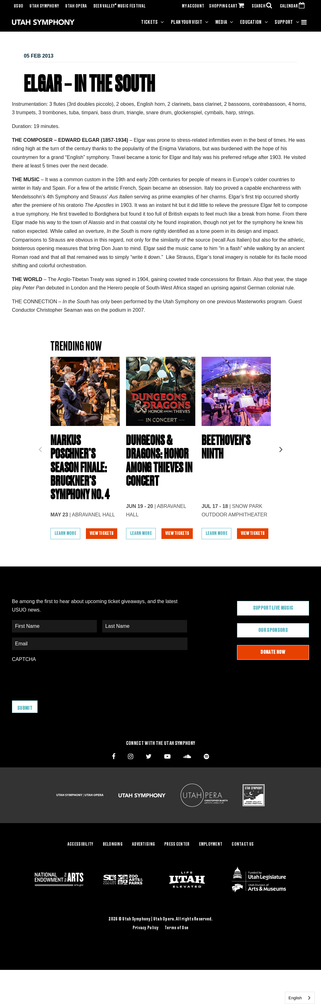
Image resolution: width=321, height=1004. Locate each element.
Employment (211, 859)
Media (221, 22)
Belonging (113, 859)
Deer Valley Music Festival (119, 6)
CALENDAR (293, 6)
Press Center (176, 859)
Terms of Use (176, 942)
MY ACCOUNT (193, 6)
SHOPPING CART (228, 6)
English (295, 998)
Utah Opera (76, 6)
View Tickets (102, 549)
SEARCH (263, 6)
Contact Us (243, 859)
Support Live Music (273, 624)
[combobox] (300, 998)
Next (281, 455)
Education (251, 22)
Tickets (149, 22)
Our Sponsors (273, 646)
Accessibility (80, 859)
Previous (40, 455)
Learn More (65, 549)
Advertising (143, 859)
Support (284, 22)
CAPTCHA (24, 675)
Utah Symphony (44, 6)
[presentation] (59, 694)
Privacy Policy (146, 942)
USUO (18, 6)
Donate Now (272, 668)
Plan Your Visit (186, 22)
